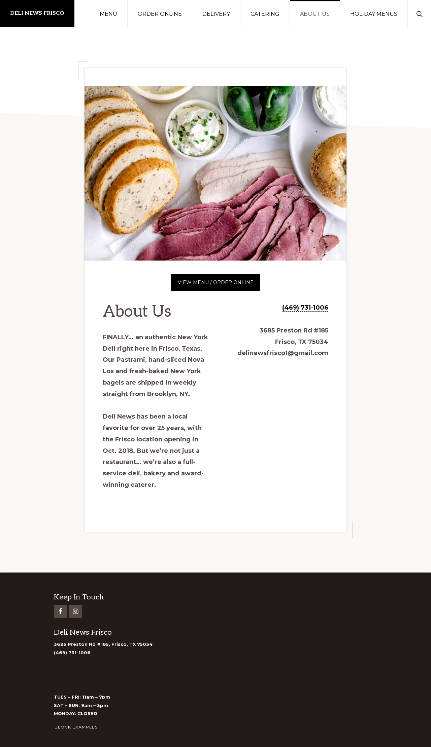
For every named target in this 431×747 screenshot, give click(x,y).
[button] (419, 13)
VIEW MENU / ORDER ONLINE (216, 282)
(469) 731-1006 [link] (72, 652)
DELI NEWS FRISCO (37, 13)
